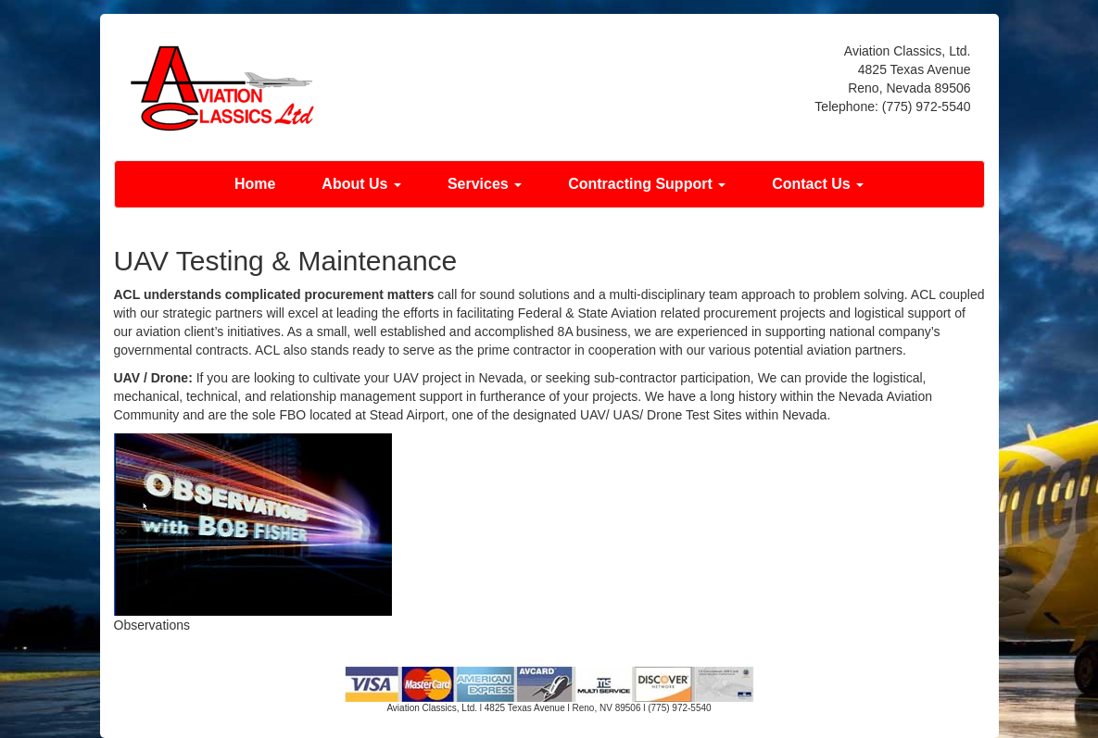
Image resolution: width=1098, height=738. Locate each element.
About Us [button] (361, 184)
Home (254, 184)
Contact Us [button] (818, 184)
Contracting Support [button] (647, 184)
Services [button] (485, 184)
